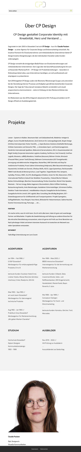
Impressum (34, 449)
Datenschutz (44, 449)
